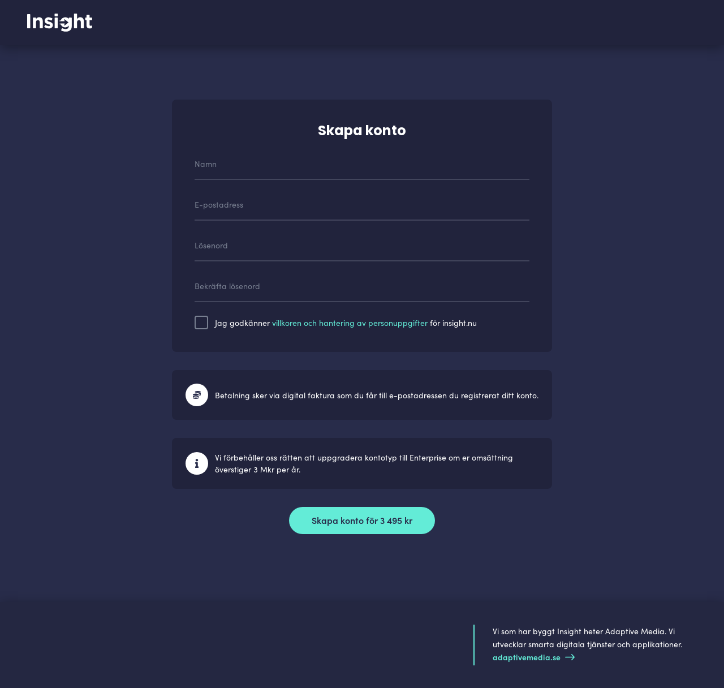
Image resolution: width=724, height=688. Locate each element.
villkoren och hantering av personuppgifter (350, 322)
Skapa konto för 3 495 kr (362, 520)
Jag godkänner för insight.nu (346, 322)
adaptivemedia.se (534, 657)
